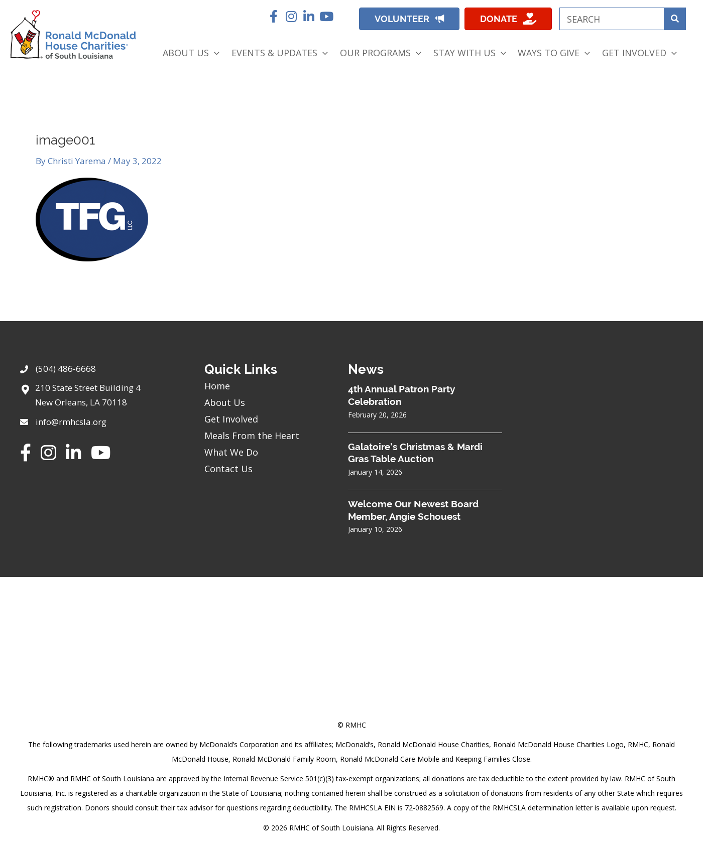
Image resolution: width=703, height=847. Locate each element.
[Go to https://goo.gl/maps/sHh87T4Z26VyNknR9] (102, 398)
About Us (224, 402)
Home (217, 386)
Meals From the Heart (251, 436)
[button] (273, 16)
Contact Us (228, 469)
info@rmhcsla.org (71, 422)
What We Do (231, 452)
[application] (214, 53)
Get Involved (231, 419)
